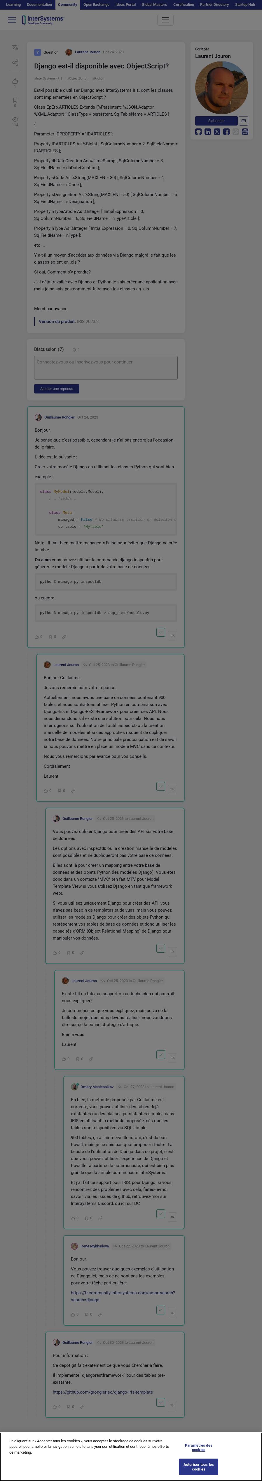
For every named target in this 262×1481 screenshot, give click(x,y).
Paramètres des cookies (198, 1454)
